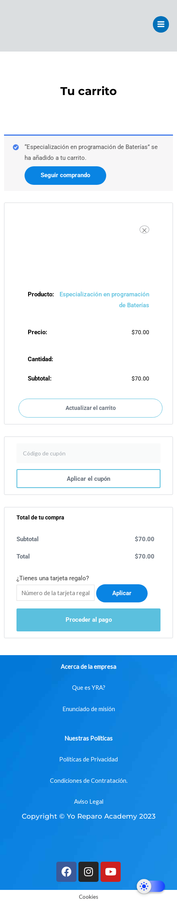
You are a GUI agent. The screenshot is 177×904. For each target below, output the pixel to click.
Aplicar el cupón (88, 478)
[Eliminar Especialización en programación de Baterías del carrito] (144, 229)
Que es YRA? (88, 687)
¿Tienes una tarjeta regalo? (52, 578)
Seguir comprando (65, 175)
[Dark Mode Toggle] (151, 886)
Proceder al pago (89, 619)
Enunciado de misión (88, 708)
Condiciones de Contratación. (89, 780)
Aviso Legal (88, 801)
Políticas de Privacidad (88, 759)
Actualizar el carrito (91, 408)
